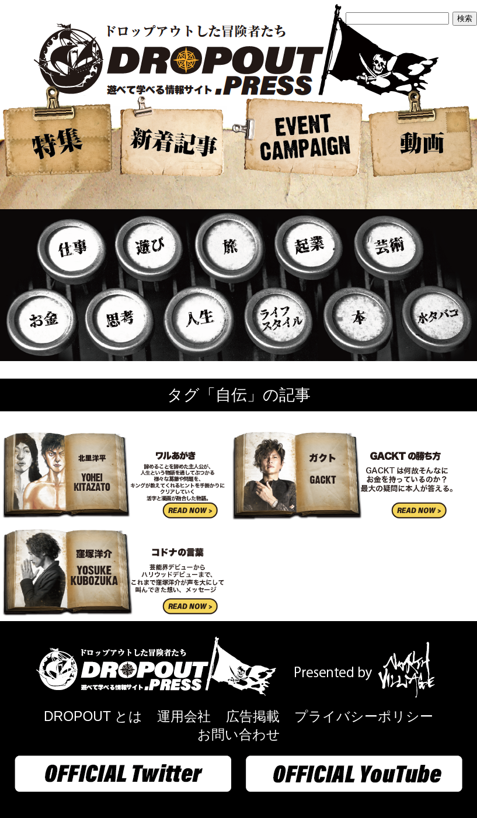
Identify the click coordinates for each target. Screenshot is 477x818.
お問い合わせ (238, 734)
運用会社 (184, 716)
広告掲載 (253, 716)
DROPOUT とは (93, 716)
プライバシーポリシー (363, 716)
